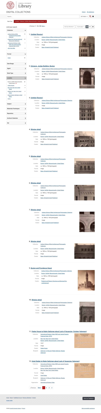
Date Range (10, 63)
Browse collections (27, 397)
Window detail (36, 129)
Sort (68, 26)
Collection (10, 30)
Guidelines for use (18, 397)
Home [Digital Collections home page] (7, 397)
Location (9, 78)
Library (24, 5)
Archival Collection (12, 118)
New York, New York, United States (49, 338)
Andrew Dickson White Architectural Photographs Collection (14, 36)
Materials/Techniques (13, 108)
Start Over (9, 21)
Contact (34, 397)
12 (80, 26)
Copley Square (11, 85)
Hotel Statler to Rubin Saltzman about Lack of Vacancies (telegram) (56, 361)
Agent (9, 68)
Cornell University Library (15, 408)
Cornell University (10, 5)
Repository (10, 113)
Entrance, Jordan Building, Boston (43, 66)
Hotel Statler (44, 375)
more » (9, 98)
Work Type (10, 73)
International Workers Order (48, 382)
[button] (30, 21)
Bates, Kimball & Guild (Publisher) (50, 47)
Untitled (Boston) (37, 34)
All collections (90, 12)
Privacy (23, 408)
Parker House (44, 348)
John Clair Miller (11, 48)
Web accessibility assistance (88, 408)
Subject (9, 104)
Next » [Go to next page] (39, 387)
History (84, 12)
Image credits (9, 400)
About (11, 397)
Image (9, 57)
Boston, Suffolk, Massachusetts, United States (53, 39)
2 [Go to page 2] (46, 387)
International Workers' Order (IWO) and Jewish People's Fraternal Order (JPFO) (14, 44)
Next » (43, 26)
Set (8, 123)
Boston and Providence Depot (41, 268)
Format (9, 54)
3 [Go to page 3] (49, 387)
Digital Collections (18, 12)
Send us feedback (89, 398)
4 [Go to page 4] (51, 387)
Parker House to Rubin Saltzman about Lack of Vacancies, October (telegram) (59, 331)
